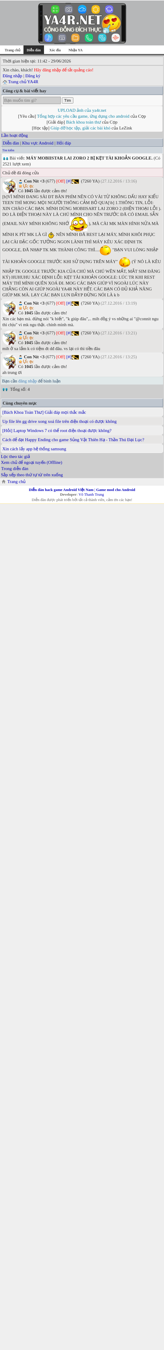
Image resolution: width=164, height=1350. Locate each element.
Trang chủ (12, 50)
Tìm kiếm (8, 150)
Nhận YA (76, 50)
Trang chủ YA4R (23, 81)
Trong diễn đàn (14, 468)
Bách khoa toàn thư (83, 122)
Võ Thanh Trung (91, 494)
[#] (69, 181)
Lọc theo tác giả (15, 456)
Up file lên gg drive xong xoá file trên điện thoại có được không (59, 421)
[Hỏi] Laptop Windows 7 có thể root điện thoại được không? (56, 430)
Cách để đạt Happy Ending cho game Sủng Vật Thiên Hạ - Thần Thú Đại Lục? (73, 439)
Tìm (67, 100)
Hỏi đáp (64, 143)
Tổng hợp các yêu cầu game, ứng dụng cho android (83, 116)
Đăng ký (32, 75)
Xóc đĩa (55, 50)
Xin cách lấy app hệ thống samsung (34, 448)
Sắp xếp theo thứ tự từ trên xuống (32, 474)
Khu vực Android (37, 143)
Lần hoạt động (14, 135)
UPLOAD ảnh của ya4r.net (82, 110)
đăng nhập (27, 381)
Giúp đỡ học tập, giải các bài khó (80, 128)
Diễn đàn (11, 143)
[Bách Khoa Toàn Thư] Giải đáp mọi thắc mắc (44, 412)
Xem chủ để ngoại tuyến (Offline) (31, 462)
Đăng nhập (12, 75)
